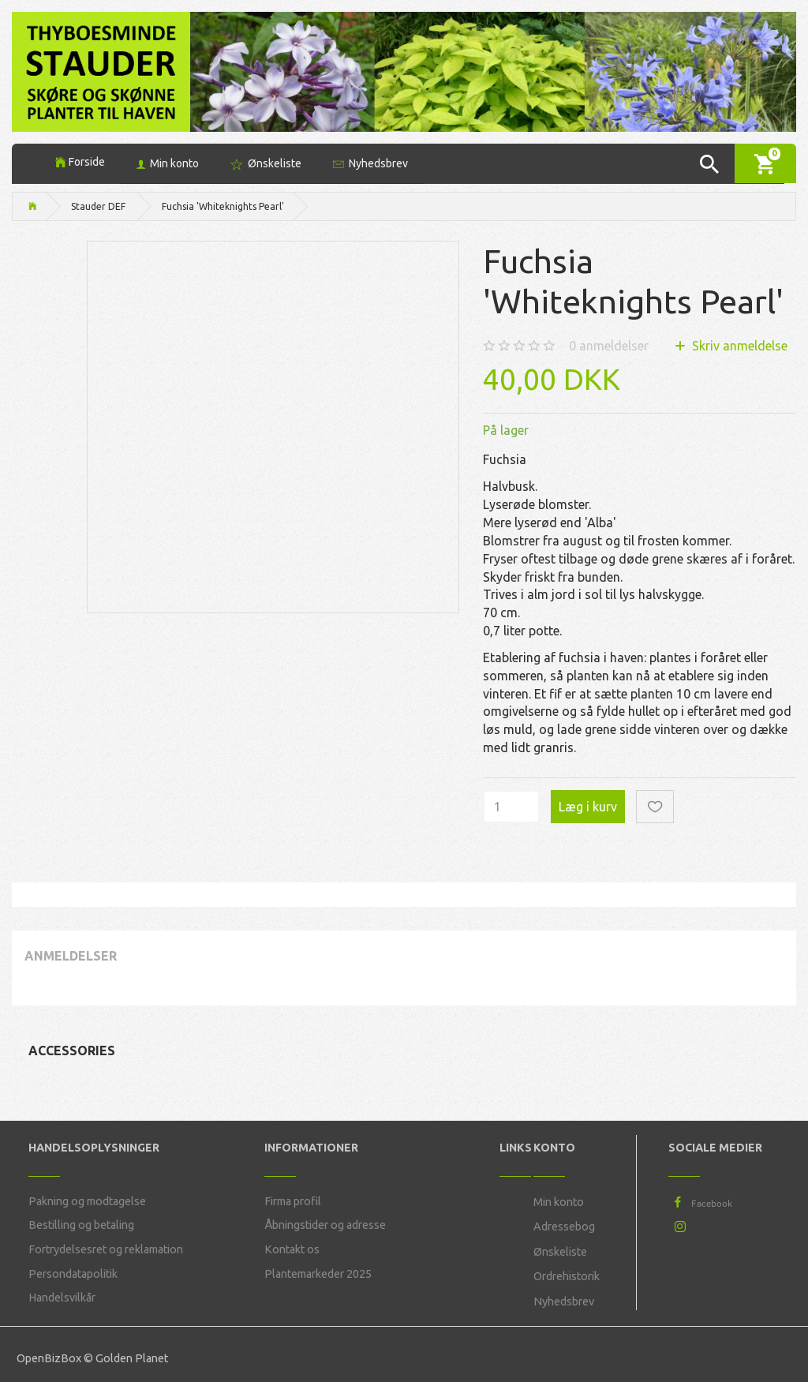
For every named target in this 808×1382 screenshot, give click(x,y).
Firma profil (292, 1201)
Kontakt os (292, 1249)
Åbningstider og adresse (325, 1225)
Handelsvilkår (61, 1297)
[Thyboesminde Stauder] (101, 69)
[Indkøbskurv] (765, 163)
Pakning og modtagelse (87, 1201)
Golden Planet (131, 1358)
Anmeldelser (70, 956)
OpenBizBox (49, 1358)
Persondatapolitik (73, 1274)
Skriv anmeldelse (738, 346)
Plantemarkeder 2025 (318, 1274)
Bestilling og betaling (81, 1225)
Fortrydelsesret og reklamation (105, 1249)
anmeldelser (609, 346)
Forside (87, 161)
